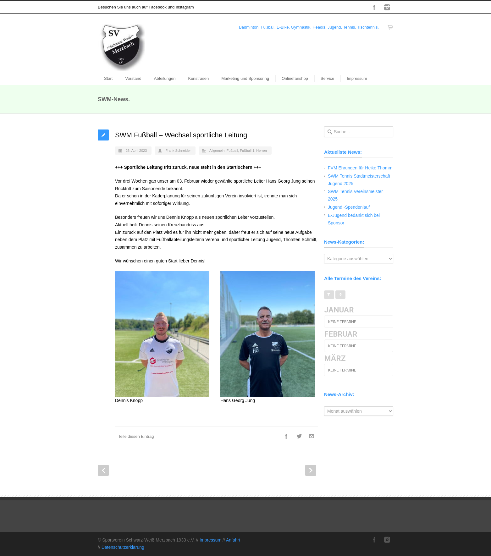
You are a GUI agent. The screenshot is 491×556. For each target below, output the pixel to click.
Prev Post (103, 470)
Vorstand (133, 78)
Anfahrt (233, 539)
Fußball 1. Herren (253, 150)
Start (108, 78)
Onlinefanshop (295, 78)
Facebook (374, 7)
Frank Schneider (178, 150)
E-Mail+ (311, 436)
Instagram (387, 7)
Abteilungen (165, 78)
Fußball (232, 150)
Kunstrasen (198, 78)
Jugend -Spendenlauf (349, 207)
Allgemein (216, 150)
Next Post (310, 470)
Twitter (299, 436)
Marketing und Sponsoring (245, 78)
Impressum (357, 78)
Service (327, 78)
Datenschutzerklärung (123, 547)
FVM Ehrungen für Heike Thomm (360, 167)
